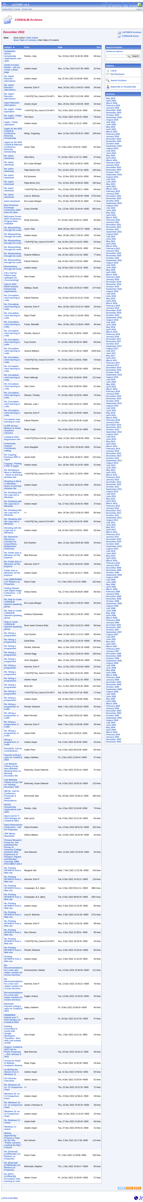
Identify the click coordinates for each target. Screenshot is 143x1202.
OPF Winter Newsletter (9, 834)
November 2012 (113, 484)
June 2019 (111, 296)
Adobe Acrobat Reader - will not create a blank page (12, 68)
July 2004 (110, 723)
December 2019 (113, 282)
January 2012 (112, 508)
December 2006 (113, 653)
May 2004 (110, 727)
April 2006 (111, 672)
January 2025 (112, 136)
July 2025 (110, 122)
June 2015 (111, 410)
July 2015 (110, 408)
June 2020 (111, 267)
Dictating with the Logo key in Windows (12, 530)
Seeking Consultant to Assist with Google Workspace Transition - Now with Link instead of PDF (12, 1034)
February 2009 (113, 591)
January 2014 (112, 451)
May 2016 (110, 384)
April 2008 (111, 615)
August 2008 (112, 606)
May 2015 (110, 413)
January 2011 (112, 537)
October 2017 (112, 344)
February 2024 (113, 163)
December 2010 (113, 539)
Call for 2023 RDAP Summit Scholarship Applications (11, 288)
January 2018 (112, 336)
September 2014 (114, 432)
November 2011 (113, 513)
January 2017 (112, 365)
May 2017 (110, 356)
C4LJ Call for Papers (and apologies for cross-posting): (11, 276)
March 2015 (111, 417)
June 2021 (111, 239)
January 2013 (112, 479)
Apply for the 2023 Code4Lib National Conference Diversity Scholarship (13, 147)
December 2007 (113, 625)
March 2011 (111, 532)
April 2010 (111, 558)
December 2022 (113, 196)
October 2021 (112, 229)
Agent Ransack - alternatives (12, 104)
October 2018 (112, 315)
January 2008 (112, 622)
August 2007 (112, 634)
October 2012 (112, 487)
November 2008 (113, 599)
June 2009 (111, 582)
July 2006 (110, 665)
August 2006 (112, 663)
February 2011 (113, 534)
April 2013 (111, 472)
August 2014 (112, 434)
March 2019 (111, 303)
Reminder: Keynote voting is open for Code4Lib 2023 (13, 1007)
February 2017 (113, 363)
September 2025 (114, 117)
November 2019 (113, 284)
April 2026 (111, 101)
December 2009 (113, 568)
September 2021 (114, 232)
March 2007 (111, 646)
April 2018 (111, 329)
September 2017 (114, 346)
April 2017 (111, 358)
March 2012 (111, 503)
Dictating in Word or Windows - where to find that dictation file (12, 485)
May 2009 (110, 584)
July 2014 (110, 437)
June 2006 (111, 668)
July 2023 (110, 179)
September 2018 (114, 317)
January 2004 (112, 737)
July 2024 (110, 151)
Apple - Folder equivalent (11, 123)
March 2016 (111, 389)
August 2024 (112, 148)
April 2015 (111, 415)
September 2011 (114, 518)
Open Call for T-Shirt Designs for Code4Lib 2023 (12, 818)
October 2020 (112, 258)
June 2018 (111, 325)
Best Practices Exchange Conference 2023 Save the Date (12, 209)
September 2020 (114, 260)
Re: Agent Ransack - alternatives (10, 78)
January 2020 (112, 279)
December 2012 (113, 482)
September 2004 (114, 718)
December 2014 (113, 425)
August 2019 (112, 291)
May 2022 (110, 213)
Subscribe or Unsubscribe (123, 87)
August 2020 (112, 263)
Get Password (117, 74)
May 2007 (110, 641)
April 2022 (111, 215)
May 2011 (110, 527)
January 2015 (112, 422)
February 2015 (113, 420)
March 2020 (111, 275)
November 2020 (113, 255)
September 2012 (114, 489)
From (26, 47)
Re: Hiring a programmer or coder (11, 706)
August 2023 (112, 177)
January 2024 (112, 165)
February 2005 (113, 706)
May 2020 (110, 270)
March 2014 (111, 446)
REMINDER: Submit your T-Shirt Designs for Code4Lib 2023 (12, 1018)
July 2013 (110, 465)
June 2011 (111, 525)
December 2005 (113, 682)
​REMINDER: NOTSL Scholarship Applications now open (12, 56)
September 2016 (114, 375)
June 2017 (111, 353)
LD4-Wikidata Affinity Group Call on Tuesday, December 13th (13, 783)
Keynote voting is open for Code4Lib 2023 (13, 757)
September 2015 (114, 403)
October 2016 (112, 372)
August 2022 (112, 205)
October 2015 (112, 401)
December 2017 (113, 339)
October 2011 (112, 515)
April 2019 (111, 301)
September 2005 (114, 689)
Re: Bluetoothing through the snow (12, 229)
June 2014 (111, 439)
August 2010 (112, 549)
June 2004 (111, 725)
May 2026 (110, 98)
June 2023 (111, 182)
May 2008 (110, 613)
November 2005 (113, 684)
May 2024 (110, 155)
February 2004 (113, 734)
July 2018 (110, 322)
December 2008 (113, 596)
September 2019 (114, 289)
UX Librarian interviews (10, 1079)
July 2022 (110, 208)
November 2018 (113, 313)
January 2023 (112, 194)
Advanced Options (114, 51)
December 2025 (113, 110)
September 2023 (114, 174)
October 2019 (112, 286)
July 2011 (110, 522)
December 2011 (113, 510)
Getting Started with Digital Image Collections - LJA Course (13, 592)
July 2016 (110, 379)
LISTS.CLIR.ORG (9, 1198)
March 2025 (111, 132)
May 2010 (110, 556)
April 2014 (111, 444)
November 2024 (113, 141)
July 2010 (110, 551)
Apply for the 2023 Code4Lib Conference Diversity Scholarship (13, 133)
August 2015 (112, 406)
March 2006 (111, 675)
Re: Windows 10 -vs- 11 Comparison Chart (13, 1087)
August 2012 (112, 491)
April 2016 (111, 387)
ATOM (121, 1188)
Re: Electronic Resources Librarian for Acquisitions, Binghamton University (11, 543)
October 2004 (112, 715)
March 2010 (111, 560)
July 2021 (110, 236)
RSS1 (129, 1188)
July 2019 (110, 294)
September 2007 (114, 632)
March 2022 (111, 217)
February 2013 (113, 477)
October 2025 (112, 115)
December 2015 (113, 396)
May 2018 (110, 327)
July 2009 (110, 580)
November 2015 (113, 398)
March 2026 (111, 103)
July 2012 (110, 494)
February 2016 (113, 391)
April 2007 (111, 644)
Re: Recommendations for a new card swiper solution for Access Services (13, 970)
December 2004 (113, 711)
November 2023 (113, 170)
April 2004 (111, 730)
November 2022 (113, 198)
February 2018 (113, 334)
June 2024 (111, 153)
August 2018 (112, 320)
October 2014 (112, 429)
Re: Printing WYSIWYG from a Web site (12, 870)
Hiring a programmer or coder (11, 742)
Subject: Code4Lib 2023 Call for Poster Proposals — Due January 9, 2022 (13, 1052)
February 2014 (113, 448)
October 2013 (112, 458)
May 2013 (110, 470)
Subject (8, 47)
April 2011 (111, 529)
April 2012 (111, 501)
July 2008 (110, 608)
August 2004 (112, 720)
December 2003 (113, 739)
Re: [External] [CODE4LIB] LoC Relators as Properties (12, 1155)
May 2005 (110, 699)
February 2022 (113, 220)
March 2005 (111, 703)
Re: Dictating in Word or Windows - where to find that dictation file (13, 473)
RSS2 (137, 1188)
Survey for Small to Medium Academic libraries (13, 1063)
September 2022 (114, 203)
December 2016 (113, 367)
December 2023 (113, 167)
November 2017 (113, 341)
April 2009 (111, 587)
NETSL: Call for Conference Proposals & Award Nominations (11, 796)
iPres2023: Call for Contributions (13, 749)
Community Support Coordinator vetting (10, 447)
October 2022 (112, 201)
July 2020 (110, 265)
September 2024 (114, 146)
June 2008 (111, 611)
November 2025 (113, 112)
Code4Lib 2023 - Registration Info (12, 438)
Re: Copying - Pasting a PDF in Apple (12, 457)
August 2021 (112, 234)
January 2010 (112, 565)
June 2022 (111, 210)
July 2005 (110, 694)
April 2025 (111, 129)
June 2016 (111, 382)
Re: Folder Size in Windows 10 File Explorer (12, 555)
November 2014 (113, 427)
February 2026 (113, 105)
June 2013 (111, 468)
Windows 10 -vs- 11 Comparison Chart (12, 1096)
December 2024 (113, 139)
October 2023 (112, 172)
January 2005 (112, 708)
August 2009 (112, 577)
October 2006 (112, 658)
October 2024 (112, 143)
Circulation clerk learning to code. (12, 420)
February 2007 (113, 649)
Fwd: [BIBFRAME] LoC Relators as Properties (13, 581)
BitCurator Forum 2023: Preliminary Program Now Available (12, 220)
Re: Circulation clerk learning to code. (12, 297)
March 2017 (111, 360)
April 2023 (111, 186)
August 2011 (112, 520)
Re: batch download (9, 157)
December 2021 (113, 224)
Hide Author (32, 38)
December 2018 (113, 310)
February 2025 (113, 134)
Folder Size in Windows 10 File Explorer (12, 572)
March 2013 (111, 475)
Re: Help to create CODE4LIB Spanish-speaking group (13, 603)
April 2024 (111, 158)
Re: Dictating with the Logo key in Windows (12, 495)
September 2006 (114, 661)
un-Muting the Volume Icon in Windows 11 (11, 1072)
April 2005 (111, 701)
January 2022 (112, 222)
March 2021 (111, 246)
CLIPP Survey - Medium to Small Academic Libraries (12, 429)
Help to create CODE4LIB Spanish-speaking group (13, 625)
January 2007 (112, 651)
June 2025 (111, 124)
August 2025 (112, 120)
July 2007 (110, 637)
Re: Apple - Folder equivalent (13, 110)
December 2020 (113, 253)
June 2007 (111, 639)
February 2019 (113, 305)
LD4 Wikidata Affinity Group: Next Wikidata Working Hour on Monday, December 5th (12, 770)
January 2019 (112, 308)
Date (60, 47)
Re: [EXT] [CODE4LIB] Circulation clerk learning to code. (12, 1177)
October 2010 (112, 544)
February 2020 (113, 277)
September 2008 (114, 603)
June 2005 (111, 696)
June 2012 (111, 496)
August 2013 (112, 463)
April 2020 (111, 272)
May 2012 (110, 499)
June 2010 (111, 553)
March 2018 (111, 332)
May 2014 (110, 441)
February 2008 (113, 620)
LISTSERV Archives (131, 32)
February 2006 (113, 677)
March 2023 (111, 189)
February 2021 (113, 248)
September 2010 (114, 546)
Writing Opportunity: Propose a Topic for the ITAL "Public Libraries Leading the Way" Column (12, 1140)
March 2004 (111, 732)
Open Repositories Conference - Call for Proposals (13, 827)
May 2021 (110, 241)
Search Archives (114, 47)
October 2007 (112, 630)
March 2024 (111, 160)
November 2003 (113, 742)
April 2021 (111, 244)
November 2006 (113, 656)
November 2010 (113, 541)
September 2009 (114, 575)
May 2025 (110, 127)
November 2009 (113, 570)
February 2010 (113, 563)
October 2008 (112, 601)
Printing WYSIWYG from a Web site (12, 959)
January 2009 (112, 594)
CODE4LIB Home (130, 36)
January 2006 (112, 680)
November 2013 (113, 456)
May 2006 (110, 670)
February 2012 (113, 506)
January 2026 (112, 108)
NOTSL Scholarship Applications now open (12, 808)
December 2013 (113, 453)
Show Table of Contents (25, 40)
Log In (113, 70)
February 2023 (113, 191)
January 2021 (112, 251)
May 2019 (110, 298)
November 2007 (113, 627)
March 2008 (111, 618)
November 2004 (113, 713)
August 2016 (112, 377)
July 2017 (110, 351)
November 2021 (113, 227)
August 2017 (112, 348)
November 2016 (113, 370)
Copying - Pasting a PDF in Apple (13, 464)
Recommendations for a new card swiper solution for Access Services (13, 996)
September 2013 (114, 460)
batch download (12, 201)
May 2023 (110, 184)
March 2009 (111, 589)
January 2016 (112, 394)
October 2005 (112, 687)
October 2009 (112, 572)
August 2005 (112, 692)
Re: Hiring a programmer (10, 634)
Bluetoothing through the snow (12, 267)
